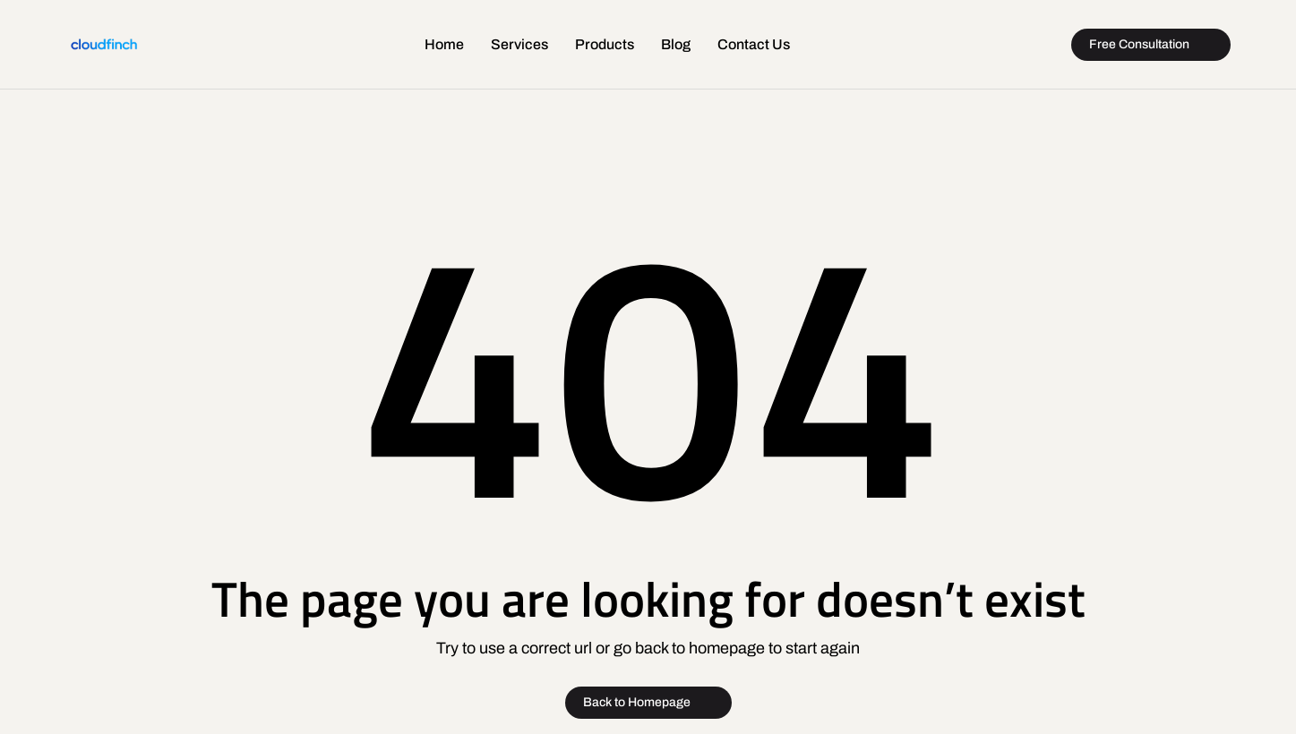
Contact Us (753, 44)
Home (444, 44)
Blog (676, 44)
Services (519, 44)
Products (604, 44)
